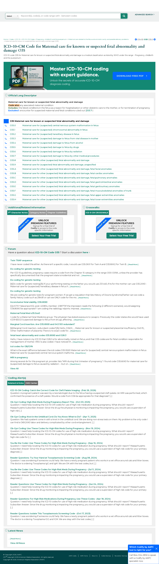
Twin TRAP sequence (21, 260)
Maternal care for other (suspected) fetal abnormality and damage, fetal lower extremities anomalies (73, 199)
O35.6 (13, 151)
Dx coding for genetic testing (25, 269)
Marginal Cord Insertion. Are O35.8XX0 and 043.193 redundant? (42, 324)
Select (9, 16)
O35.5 (13, 147)
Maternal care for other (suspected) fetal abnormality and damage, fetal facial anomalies (67, 169)
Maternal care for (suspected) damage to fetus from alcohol (52, 143)
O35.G (13, 195)
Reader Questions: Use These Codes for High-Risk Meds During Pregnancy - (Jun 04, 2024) (56, 484)
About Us (95, 556)
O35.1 (12, 130)
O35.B (13, 173)
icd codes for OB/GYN (21, 346)
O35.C (13, 178)
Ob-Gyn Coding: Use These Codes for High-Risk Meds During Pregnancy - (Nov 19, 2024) (55, 428)
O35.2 (13, 134)
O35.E (13, 186)
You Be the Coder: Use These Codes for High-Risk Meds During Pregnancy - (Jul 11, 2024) (55, 469)
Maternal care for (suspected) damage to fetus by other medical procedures (60, 156)
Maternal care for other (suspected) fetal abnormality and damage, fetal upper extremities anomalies (73, 195)
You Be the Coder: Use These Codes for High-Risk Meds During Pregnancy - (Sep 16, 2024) (56, 443)
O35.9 (13, 164)
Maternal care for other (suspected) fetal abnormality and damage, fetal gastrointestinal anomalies (72, 182)
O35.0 (13, 125)
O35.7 (13, 156)
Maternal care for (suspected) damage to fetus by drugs (50, 147)
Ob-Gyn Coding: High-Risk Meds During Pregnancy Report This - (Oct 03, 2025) (50, 402)
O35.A (13, 169)
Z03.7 (89, 110)
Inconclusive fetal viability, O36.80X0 (28, 302)
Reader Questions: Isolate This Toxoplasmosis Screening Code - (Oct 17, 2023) (50, 513)
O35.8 (13, 160)
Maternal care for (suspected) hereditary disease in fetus (50, 134)
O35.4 (13, 143)
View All (14, 368)
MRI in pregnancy (19, 357)
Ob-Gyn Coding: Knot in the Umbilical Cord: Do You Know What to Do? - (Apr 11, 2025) (53, 417)
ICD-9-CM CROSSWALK (97, 212)
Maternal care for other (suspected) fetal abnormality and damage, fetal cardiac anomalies (68, 173)
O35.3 (13, 138)
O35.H (13, 199)
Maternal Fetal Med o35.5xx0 (25, 313)
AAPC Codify (72, 556)
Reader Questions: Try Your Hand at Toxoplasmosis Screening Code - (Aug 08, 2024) (53, 458)
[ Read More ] (133, 264)
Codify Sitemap (106, 556)
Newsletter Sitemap (121, 556)
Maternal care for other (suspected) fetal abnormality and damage (55, 160)
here (85, 252)
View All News (17, 543)
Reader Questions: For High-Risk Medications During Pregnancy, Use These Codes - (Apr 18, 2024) (60, 499)
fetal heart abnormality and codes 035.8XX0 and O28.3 (38, 335)
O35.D (13, 182)
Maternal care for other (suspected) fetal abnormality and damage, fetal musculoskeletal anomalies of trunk (76, 191)
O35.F (13, 191)
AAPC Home (84, 556)
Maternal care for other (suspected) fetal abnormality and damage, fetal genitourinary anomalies (71, 186)
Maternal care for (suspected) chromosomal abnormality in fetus (55, 130)
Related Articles (16, 383)
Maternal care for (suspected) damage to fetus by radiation (52, 151)
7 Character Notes (18, 212)
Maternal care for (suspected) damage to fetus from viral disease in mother (60, 138)
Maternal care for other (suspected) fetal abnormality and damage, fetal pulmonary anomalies (69, 178)
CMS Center (31, 383)
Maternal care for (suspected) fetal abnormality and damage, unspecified (59, 164)
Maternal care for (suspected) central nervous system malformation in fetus (60, 125)
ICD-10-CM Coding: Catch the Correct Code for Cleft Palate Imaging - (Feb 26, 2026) (53, 390)
